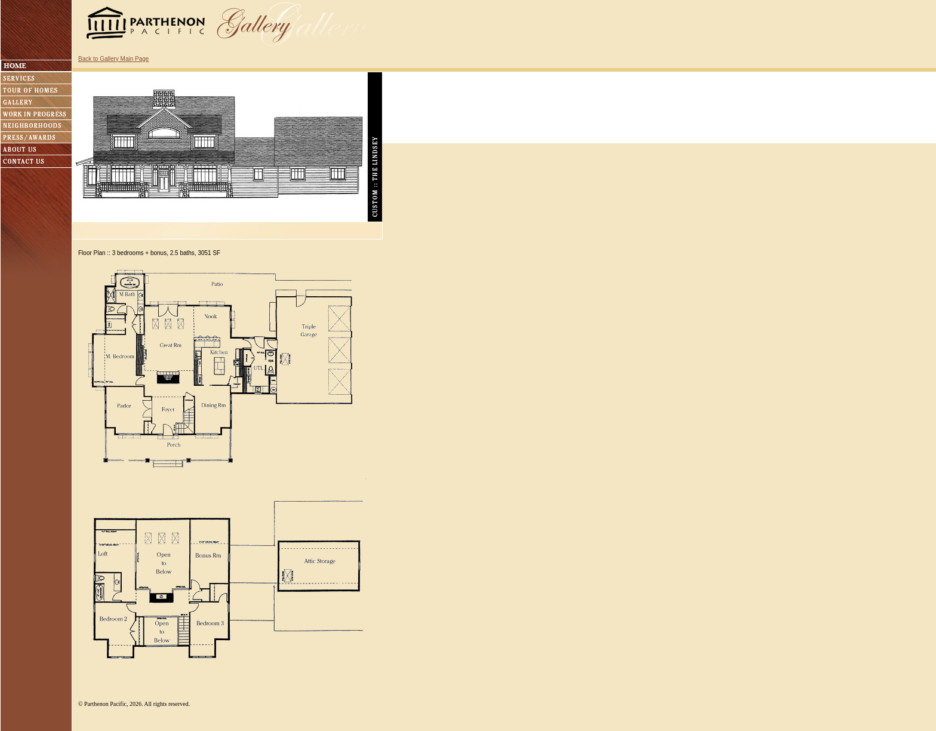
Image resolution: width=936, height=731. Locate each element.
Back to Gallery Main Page (113, 59)
